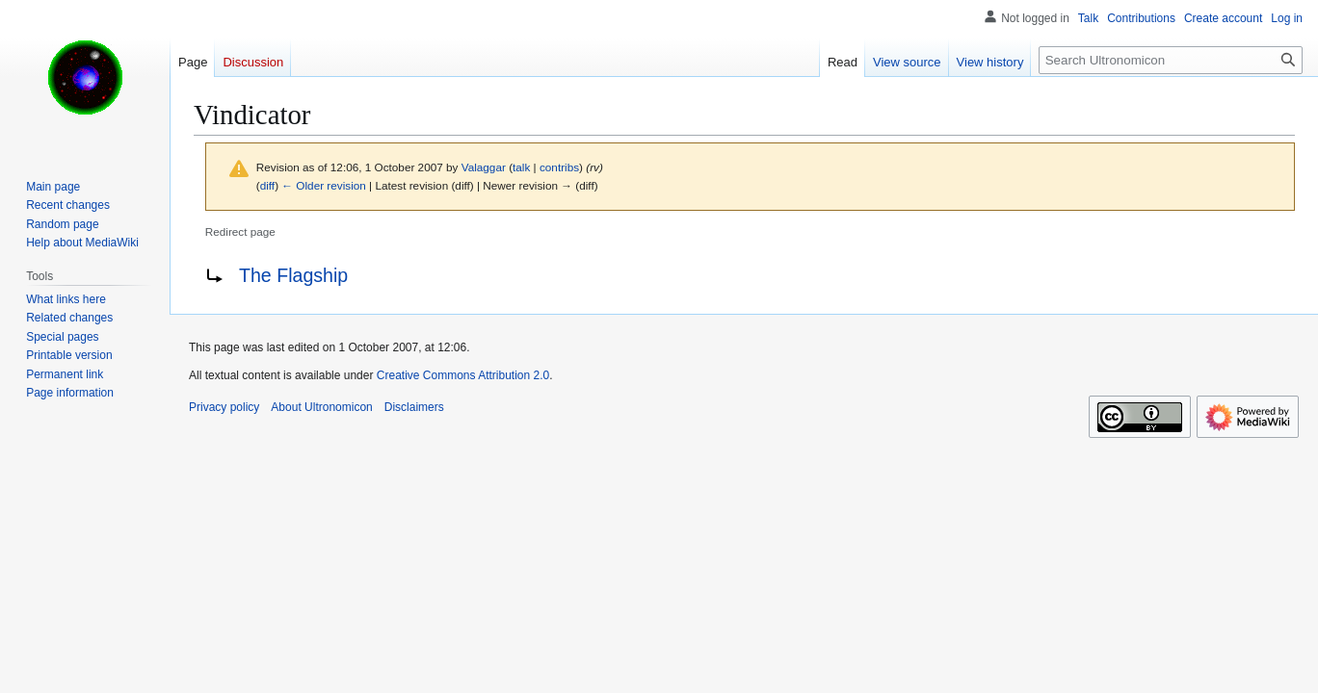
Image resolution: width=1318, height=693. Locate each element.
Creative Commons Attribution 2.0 (463, 375)
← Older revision (323, 185)
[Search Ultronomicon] (1171, 60)
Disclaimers (414, 407)
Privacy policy (224, 407)
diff (267, 185)
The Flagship (293, 275)
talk (521, 167)
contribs (559, 167)
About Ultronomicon (321, 407)
